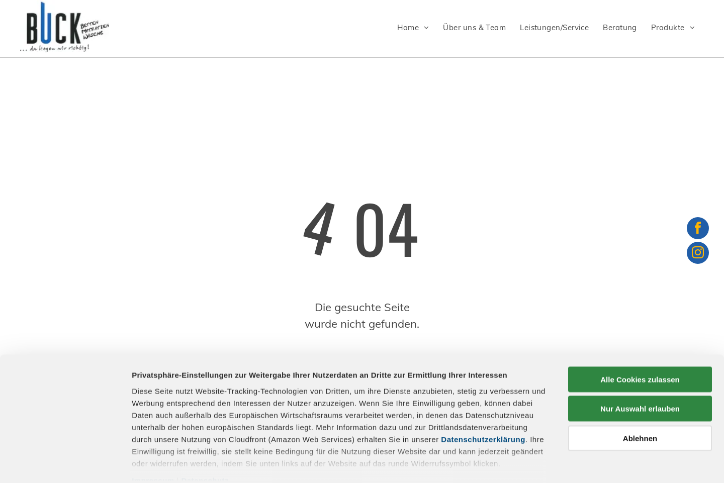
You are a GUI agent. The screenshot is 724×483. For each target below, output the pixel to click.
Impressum (153, 429)
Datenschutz (205, 429)
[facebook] (698, 229)
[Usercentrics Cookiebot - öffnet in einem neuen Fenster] (65, 463)
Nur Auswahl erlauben (640, 357)
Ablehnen (640, 386)
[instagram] (698, 254)
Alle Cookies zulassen (640, 328)
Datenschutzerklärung (483, 387)
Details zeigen (534, 463)
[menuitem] (415, 28)
